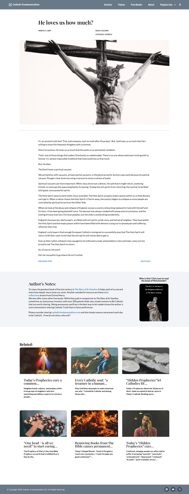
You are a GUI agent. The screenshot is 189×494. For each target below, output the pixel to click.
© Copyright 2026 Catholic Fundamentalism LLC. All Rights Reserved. (36, 489)
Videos (121, 4)
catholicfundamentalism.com (66, 312)
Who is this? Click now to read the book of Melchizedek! (154, 279)
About (151, 4)
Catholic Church (103, 34)
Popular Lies (168, 4)
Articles (108, 4)
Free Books (136, 4)
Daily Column (101, 31)
